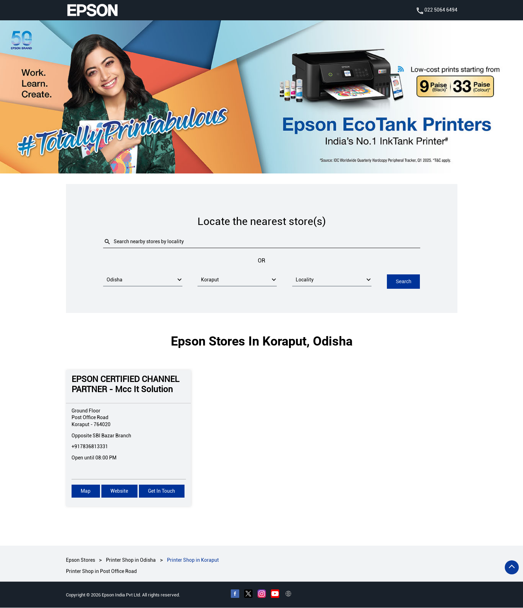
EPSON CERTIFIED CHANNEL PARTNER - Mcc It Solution (125, 384)
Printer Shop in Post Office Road (101, 571)
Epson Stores (81, 560)
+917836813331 (90, 446)
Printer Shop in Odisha (131, 560)
